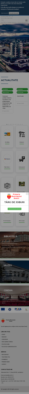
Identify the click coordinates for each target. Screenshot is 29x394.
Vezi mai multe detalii (14, 208)
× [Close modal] (27, 193)
